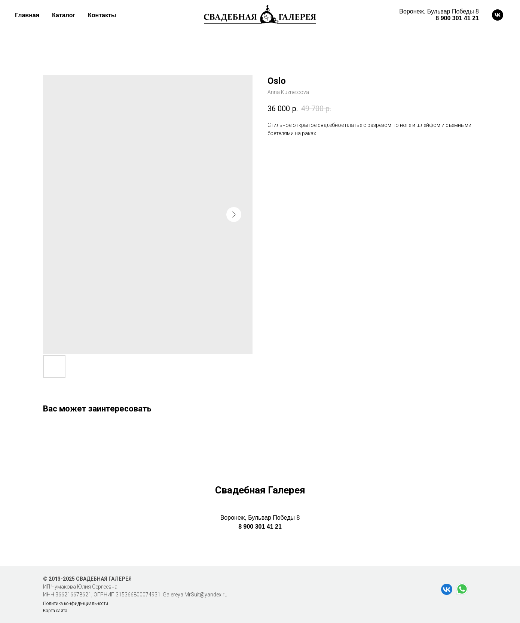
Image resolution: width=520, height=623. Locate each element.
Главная (27, 15)
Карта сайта (55, 610)
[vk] (497, 15)
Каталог (63, 15)
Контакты (102, 15)
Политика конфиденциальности (75, 603)
